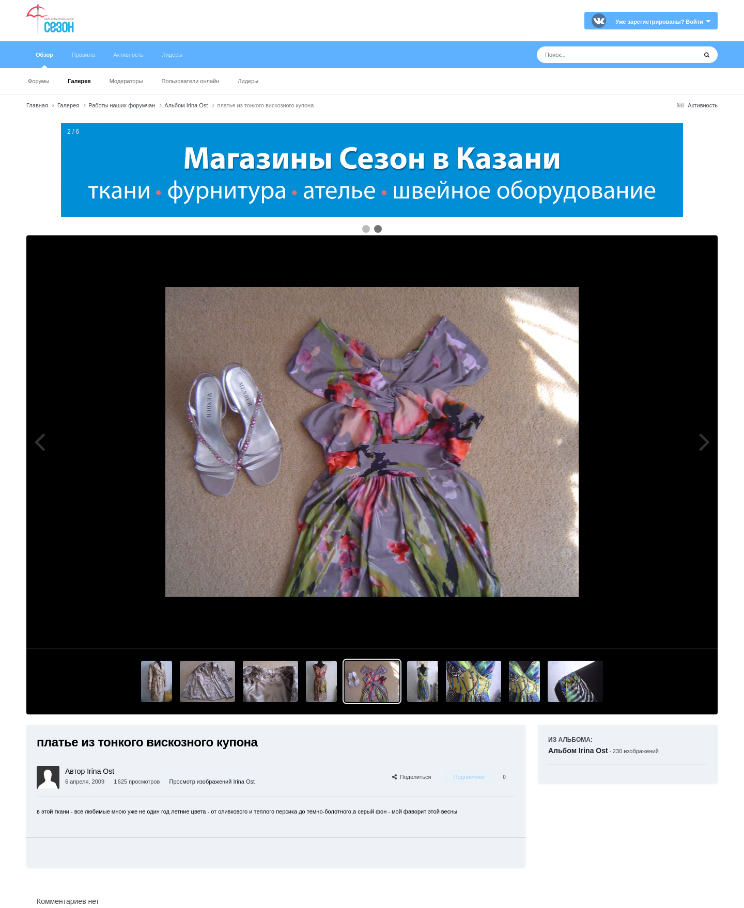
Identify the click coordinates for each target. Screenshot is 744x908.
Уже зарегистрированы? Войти (662, 22)
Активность (129, 55)
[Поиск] (597, 54)
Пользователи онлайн (191, 81)
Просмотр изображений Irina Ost (212, 781)
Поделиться (411, 777)
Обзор (44, 60)
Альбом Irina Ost (578, 750)
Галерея (79, 81)
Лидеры (248, 81)
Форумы (38, 81)
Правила (83, 55)
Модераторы (126, 81)
